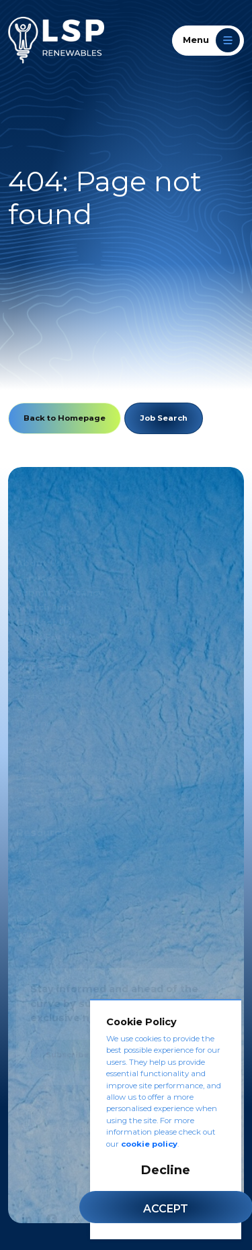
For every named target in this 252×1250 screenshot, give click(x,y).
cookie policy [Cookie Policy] (149, 1144)
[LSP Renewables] (56, 40)
